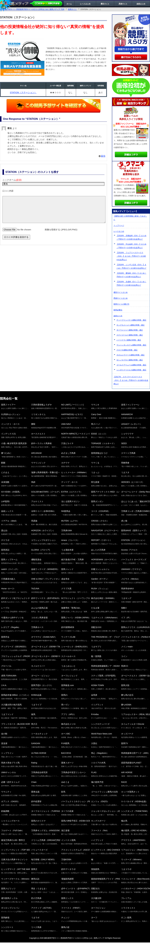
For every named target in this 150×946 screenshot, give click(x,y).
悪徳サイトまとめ (121, 298)
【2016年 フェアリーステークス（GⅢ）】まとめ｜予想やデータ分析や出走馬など (131, 256)
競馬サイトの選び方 (121, 304)
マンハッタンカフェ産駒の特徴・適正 (131, 345)
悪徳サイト (123, 4)
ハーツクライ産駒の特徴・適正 (128, 340)
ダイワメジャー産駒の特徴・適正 (129, 330)
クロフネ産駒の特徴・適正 (127, 350)
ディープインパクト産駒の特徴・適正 (131, 320)
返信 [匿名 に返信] (103, 156)
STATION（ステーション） (23, 92)
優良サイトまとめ (121, 292)
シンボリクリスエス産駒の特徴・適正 (131, 370)
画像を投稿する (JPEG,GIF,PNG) (61, 234)
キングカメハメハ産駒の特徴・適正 (130, 325)
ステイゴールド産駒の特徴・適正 (129, 335)
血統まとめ (141, 4)
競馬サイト (72, 9)
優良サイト (105, 4)
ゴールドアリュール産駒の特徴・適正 (131, 365)
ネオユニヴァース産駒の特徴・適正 (130, 355)
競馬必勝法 (118, 310)
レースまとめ (85, 4)
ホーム (69, 4)
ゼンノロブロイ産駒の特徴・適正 (129, 360)
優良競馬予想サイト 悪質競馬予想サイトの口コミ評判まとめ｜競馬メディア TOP (32, 9)
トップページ (119, 225)
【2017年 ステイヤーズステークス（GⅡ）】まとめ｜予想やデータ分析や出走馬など (131, 380)
